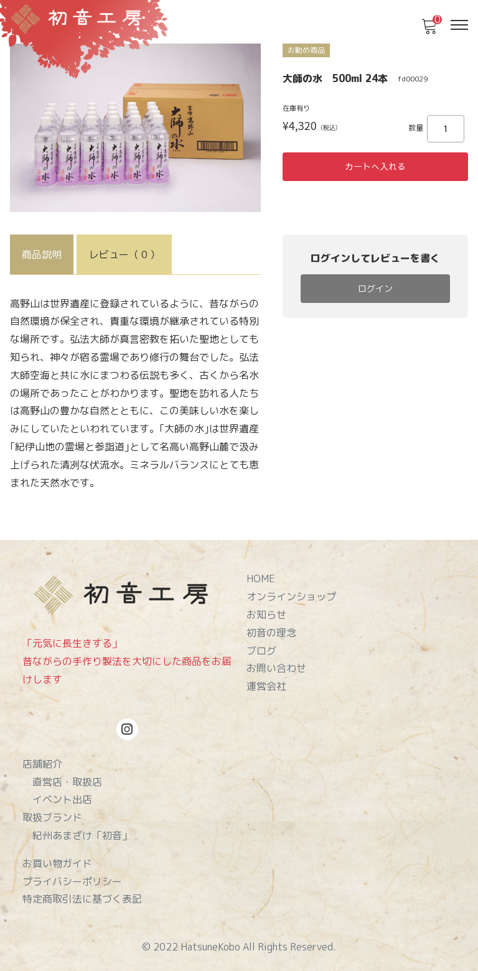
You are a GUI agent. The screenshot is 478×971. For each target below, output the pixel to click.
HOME (260, 578)
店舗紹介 (42, 764)
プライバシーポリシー (72, 881)
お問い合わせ (276, 668)
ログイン (375, 288)
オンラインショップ (291, 596)
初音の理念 (271, 632)
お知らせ (266, 614)
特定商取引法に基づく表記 (82, 899)
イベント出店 (62, 799)
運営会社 (266, 686)
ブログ (261, 650)
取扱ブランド (52, 817)
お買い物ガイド (57, 863)
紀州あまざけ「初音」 (82, 835)
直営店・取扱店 (67, 782)
